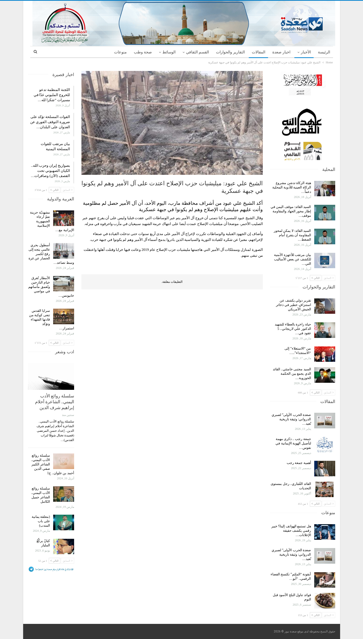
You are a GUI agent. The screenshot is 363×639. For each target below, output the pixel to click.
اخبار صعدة (281, 52)
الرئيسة (324, 52)
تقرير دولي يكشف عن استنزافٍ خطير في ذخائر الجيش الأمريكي (293, 305)
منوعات (120, 52)
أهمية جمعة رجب (299, 463)
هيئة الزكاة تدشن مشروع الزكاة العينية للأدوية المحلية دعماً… (291, 187)
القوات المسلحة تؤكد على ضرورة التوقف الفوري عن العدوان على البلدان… (50, 122)
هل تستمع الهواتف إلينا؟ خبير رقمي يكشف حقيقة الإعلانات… (291, 530)
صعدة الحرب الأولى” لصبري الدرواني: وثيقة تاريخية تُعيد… (291, 419)
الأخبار (306, 52)
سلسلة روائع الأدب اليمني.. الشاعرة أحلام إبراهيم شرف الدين (54, 401)
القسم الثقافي (197, 52)
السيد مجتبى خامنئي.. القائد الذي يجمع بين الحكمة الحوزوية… (292, 373)
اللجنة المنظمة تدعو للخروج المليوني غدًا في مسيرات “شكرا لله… (52, 95)
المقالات (258, 52)
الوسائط (169, 52)
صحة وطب (143, 52)
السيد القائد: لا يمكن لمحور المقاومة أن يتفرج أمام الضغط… (292, 235)
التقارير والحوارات (230, 52)
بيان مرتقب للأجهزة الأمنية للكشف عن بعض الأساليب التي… (292, 259)
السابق (329, 277)
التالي (316, 277)
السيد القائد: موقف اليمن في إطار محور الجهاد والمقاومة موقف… (291, 211)
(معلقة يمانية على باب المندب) (41, 521)
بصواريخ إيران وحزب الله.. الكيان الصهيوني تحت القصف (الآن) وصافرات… (50, 171)
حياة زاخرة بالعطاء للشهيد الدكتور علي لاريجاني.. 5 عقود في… (293, 329)
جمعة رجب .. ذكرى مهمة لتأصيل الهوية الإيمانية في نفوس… (293, 443)
